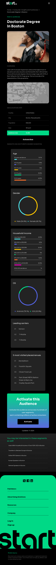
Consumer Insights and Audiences (25, 10)
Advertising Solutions (17, 497)
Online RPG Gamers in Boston (17, 455)
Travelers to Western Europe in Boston (20, 450)
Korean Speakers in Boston (16, 460)
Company (11, 513)
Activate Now (28, 139)
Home (9, 10)
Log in (10, 521)
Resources (12, 505)
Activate (28, 422)
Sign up (11, 525)
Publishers (12, 489)
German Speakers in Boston (16, 465)
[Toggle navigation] (48, 3)
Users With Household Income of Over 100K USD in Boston (26, 445)
